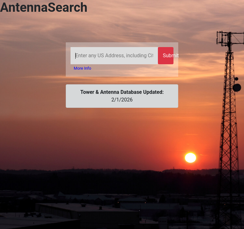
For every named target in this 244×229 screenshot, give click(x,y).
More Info (82, 68)
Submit (168, 55)
